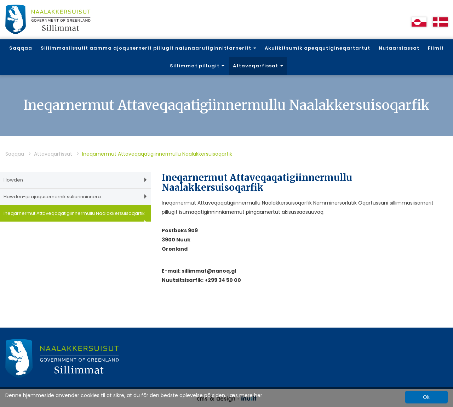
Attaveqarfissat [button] (258, 65)
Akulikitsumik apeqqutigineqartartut (317, 48)
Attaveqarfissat (53, 153)
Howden (75, 180)
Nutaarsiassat (399, 48)
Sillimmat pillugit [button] (197, 65)
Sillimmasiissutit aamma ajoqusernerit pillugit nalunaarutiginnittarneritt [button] (148, 48)
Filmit (436, 48)
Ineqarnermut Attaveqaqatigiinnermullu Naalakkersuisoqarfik (75, 216)
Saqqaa (20, 48)
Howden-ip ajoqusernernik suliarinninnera (75, 196)
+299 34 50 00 (223, 280)
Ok (426, 397)
